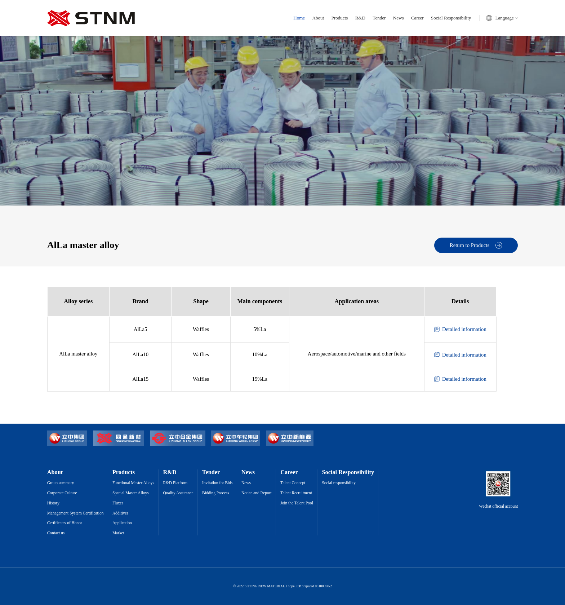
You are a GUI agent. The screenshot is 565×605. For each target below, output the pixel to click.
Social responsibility (339, 483)
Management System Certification (75, 513)
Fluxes (117, 503)
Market (118, 533)
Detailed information (460, 329)
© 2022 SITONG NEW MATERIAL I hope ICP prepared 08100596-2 (282, 586)
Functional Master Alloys (133, 483)
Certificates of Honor (64, 523)
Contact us (56, 533)
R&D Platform (175, 483)
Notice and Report (256, 493)
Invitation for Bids (217, 483)
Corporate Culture (62, 493)
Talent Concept (292, 483)
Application (122, 523)
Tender (379, 18)
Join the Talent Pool (296, 503)
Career (417, 18)
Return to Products (476, 245)
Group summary (60, 483)
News (398, 18)
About (318, 18)
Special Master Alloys (130, 493)
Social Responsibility (451, 18)
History (53, 503)
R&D (360, 18)
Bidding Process (215, 493)
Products (340, 18)
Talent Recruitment (296, 493)
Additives (120, 513)
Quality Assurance (178, 493)
